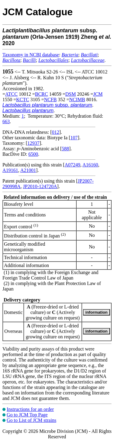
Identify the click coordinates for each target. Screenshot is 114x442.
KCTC (22, 99)
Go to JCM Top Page (27, 414)
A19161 (10, 170)
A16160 (90, 164)
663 (6, 121)
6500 (33, 154)
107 (74, 137)
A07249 (72, 164)
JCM (97, 94)
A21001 (28, 170)
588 (65, 148)
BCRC (41, 94)
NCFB (50, 99)
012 (55, 132)
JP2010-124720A (40, 186)
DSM (70, 94)
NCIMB (77, 99)
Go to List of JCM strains (31, 420)
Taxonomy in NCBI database (30, 54)
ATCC (11, 94)
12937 (33, 143)
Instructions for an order (30, 409)
